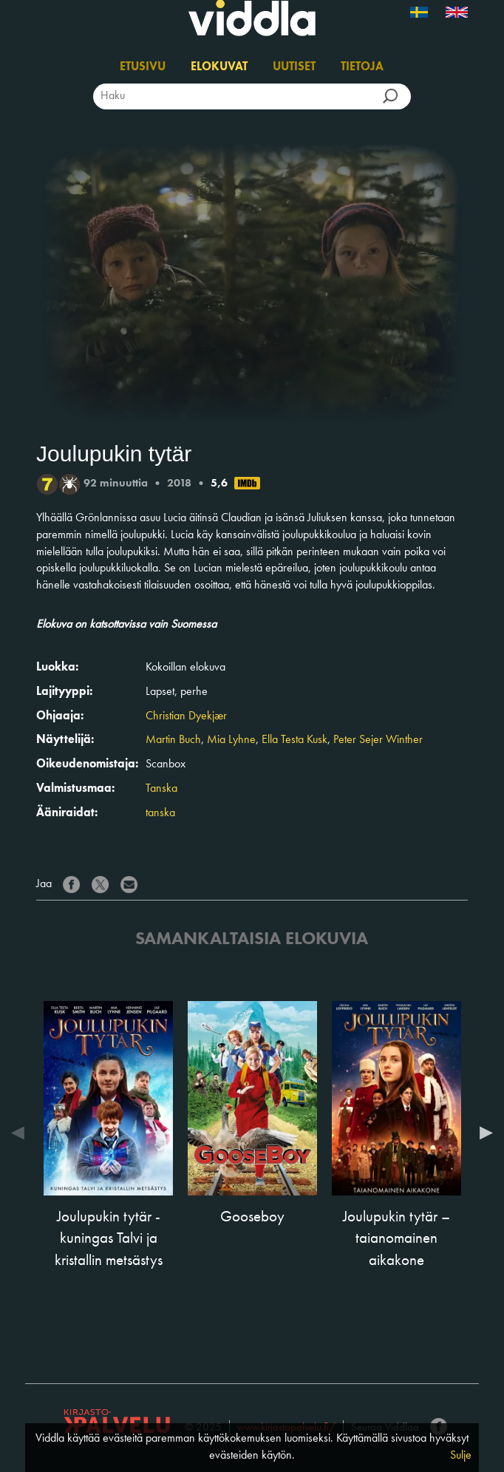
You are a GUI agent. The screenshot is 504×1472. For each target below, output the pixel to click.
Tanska (161, 789)
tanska (160, 813)
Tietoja (362, 67)
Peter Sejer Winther (378, 740)
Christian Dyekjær (186, 716)
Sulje (460, 1456)
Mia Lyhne (231, 740)
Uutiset (294, 67)
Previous (21, 1132)
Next (482, 1132)
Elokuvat (219, 67)
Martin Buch (173, 740)
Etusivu (143, 67)
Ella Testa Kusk (294, 740)
